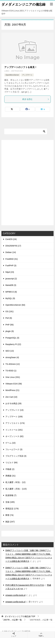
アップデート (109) (14, 416)
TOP (20, 616)
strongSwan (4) (12, 357)
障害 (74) (9, 515)
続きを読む (35, 99)
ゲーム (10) (10, 443)
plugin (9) (9, 331)
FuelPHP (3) (10, 265)
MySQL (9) (10, 298)
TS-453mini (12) (12, 364)
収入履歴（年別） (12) (15, 482)
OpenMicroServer (12, 75)
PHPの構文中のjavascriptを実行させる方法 (24, 585)
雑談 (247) (10, 522)
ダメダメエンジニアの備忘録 (23, 4)
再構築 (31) (10, 476)
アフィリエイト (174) (15, 423)
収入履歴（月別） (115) (16, 489)
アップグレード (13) (14, 410)
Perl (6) (8, 318)
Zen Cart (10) (11, 397)
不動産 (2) (9, 469)
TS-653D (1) (10, 370)
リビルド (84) (11, 462)
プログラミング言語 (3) (15, 456)
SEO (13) (9, 351)
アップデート (27, 75)
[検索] (25, 131)
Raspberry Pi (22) (13, 344)
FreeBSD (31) (11, 259)
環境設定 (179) (12, 508)
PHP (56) (9, 325)
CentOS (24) (11, 239)
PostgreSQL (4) (12, 338)
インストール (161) (14, 430)
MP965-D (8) (11, 292)
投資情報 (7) (10, 495)
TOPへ (41, 634)
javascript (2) (11, 278)
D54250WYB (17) (13, 246)
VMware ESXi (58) (13, 384)
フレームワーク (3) (13, 449)
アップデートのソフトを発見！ (20, 67)
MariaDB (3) (10, 285)
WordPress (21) (12, 390)
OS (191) (9, 311)
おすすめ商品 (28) (13, 403)
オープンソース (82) (14, 436)
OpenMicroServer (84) (15, 305)
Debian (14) (10, 252)
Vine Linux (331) (12, 377)
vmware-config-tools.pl (15, 595)
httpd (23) (9, 272)
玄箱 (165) (10, 502)
